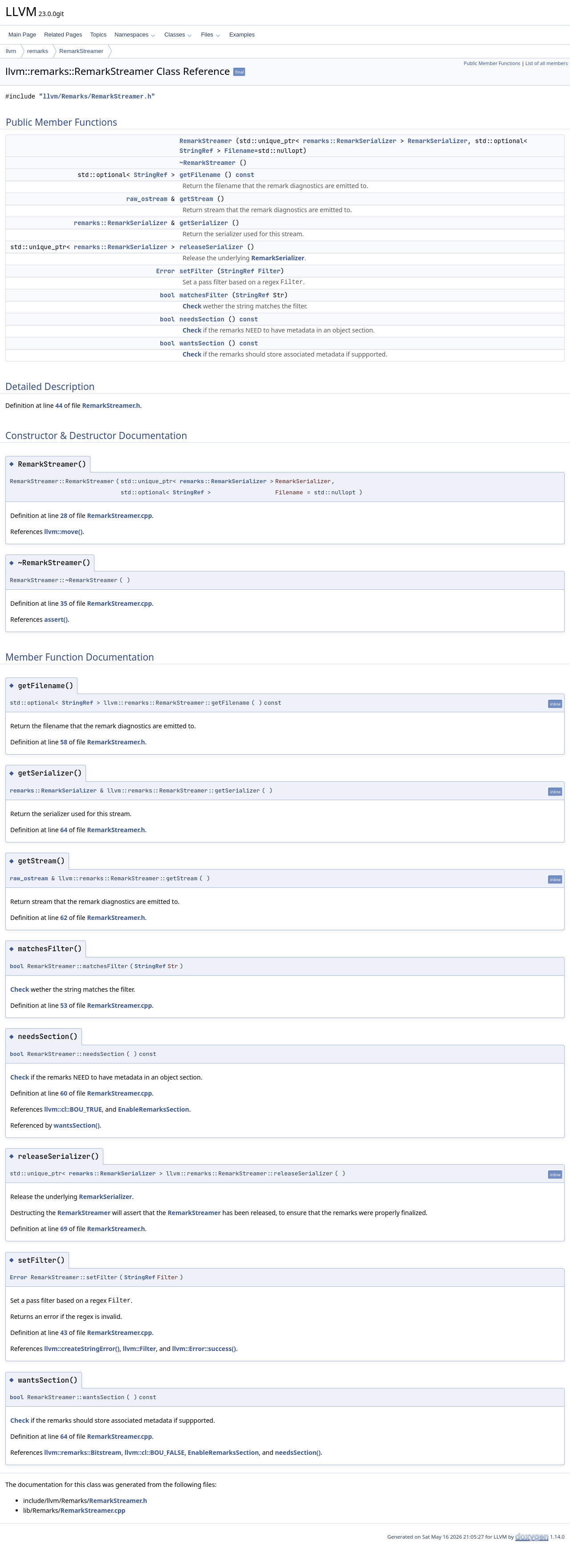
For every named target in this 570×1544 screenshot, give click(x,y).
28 (63, 515)
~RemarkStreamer (207, 163)
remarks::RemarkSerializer (349, 141)
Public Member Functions (492, 63)
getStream (196, 199)
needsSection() (298, 1452)
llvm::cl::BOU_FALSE (154, 1452)
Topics (98, 34)
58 (63, 742)
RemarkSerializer (437, 141)
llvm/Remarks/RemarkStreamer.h (97, 96)
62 (63, 917)
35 (63, 603)
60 (63, 1093)
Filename (239, 151)
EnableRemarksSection (153, 1109)
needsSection (201, 319)
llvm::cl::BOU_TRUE (73, 1109)
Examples (242, 34)
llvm (11, 51)
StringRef (196, 151)
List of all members (546, 63)
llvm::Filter (139, 1348)
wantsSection (201, 343)
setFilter (196, 271)
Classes (178, 34)
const (245, 175)
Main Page (22, 34)
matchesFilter (203, 295)
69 (63, 1228)
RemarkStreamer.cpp (119, 515)
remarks (37, 51)
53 (63, 1005)
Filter (269, 271)
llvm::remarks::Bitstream (82, 1452)
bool (167, 295)
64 (63, 829)
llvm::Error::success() (204, 1348)
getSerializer (203, 223)
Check (192, 306)
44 (58, 405)
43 (63, 1332)
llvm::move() (63, 531)
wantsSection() (76, 1125)
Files (210, 34)
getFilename (199, 175)
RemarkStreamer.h (111, 405)
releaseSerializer (211, 247)
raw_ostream (146, 199)
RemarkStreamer (81, 51)
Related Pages (63, 34)
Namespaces (134, 34)
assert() (56, 619)
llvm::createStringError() (81, 1348)
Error (165, 271)
